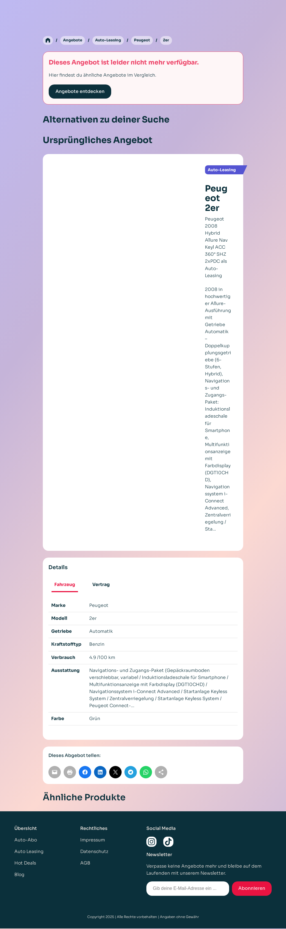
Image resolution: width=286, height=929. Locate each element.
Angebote (73, 40)
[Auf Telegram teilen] (130, 773)
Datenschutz (94, 852)
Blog (19, 875)
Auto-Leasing (111, 40)
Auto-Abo (25, 840)
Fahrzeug (64, 585)
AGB (85, 863)
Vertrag (101, 585)
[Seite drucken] (70, 773)
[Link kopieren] (161, 773)
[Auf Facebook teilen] (85, 773)
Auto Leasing (29, 852)
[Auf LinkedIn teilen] (100, 773)
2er (171, 40)
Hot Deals (25, 863)
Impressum (92, 840)
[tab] (64, 585)
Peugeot (146, 40)
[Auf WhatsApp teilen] (146, 773)
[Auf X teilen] (115, 773)
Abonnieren (251, 889)
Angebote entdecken (79, 92)
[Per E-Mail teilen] (54, 773)
